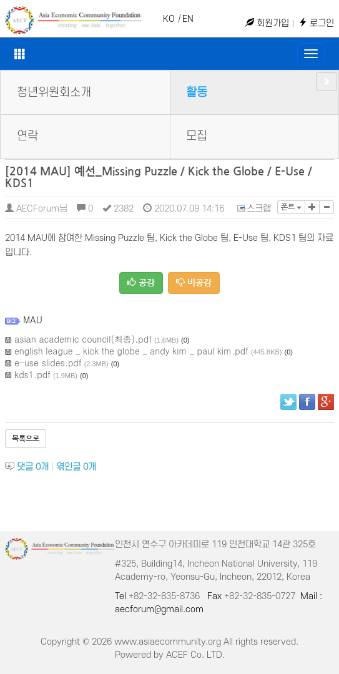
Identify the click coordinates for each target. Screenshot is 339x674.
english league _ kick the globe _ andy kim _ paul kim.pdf (131, 350)
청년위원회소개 (54, 92)
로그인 (316, 23)
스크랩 (254, 208)
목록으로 (25, 438)
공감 (141, 282)
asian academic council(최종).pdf (83, 339)
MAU (32, 319)
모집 (196, 136)
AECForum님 (36, 208)
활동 (196, 92)
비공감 (194, 282)
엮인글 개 (76, 467)
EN (188, 19)
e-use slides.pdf (48, 362)
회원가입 (267, 23)
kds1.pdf (32, 374)
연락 (27, 136)
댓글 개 (33, 467)
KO (169, 19)
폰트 (291, 207)
